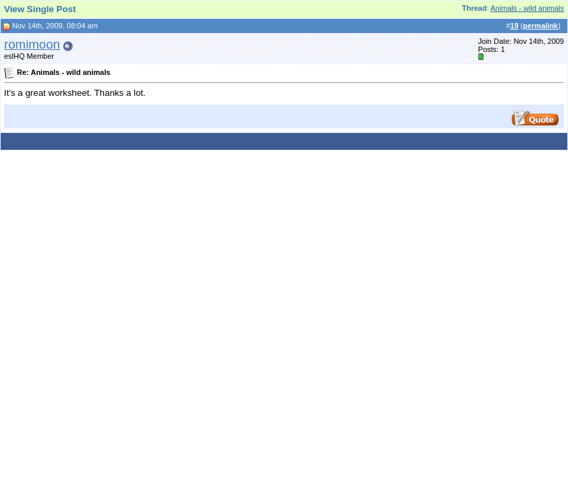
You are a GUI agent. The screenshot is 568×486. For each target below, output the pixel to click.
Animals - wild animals (527, 8)
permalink (540, 26)
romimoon (32, 44)
